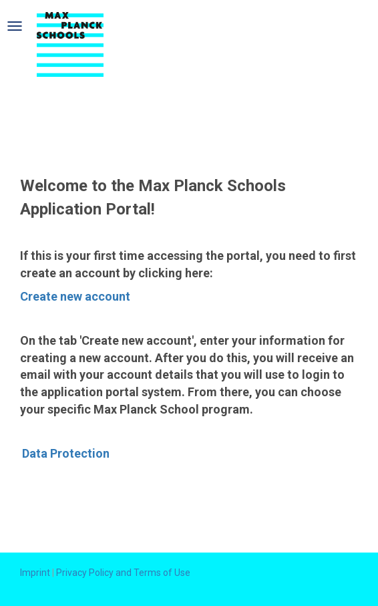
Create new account (75, 296)
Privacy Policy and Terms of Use (123, 572)
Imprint (35, 572)
